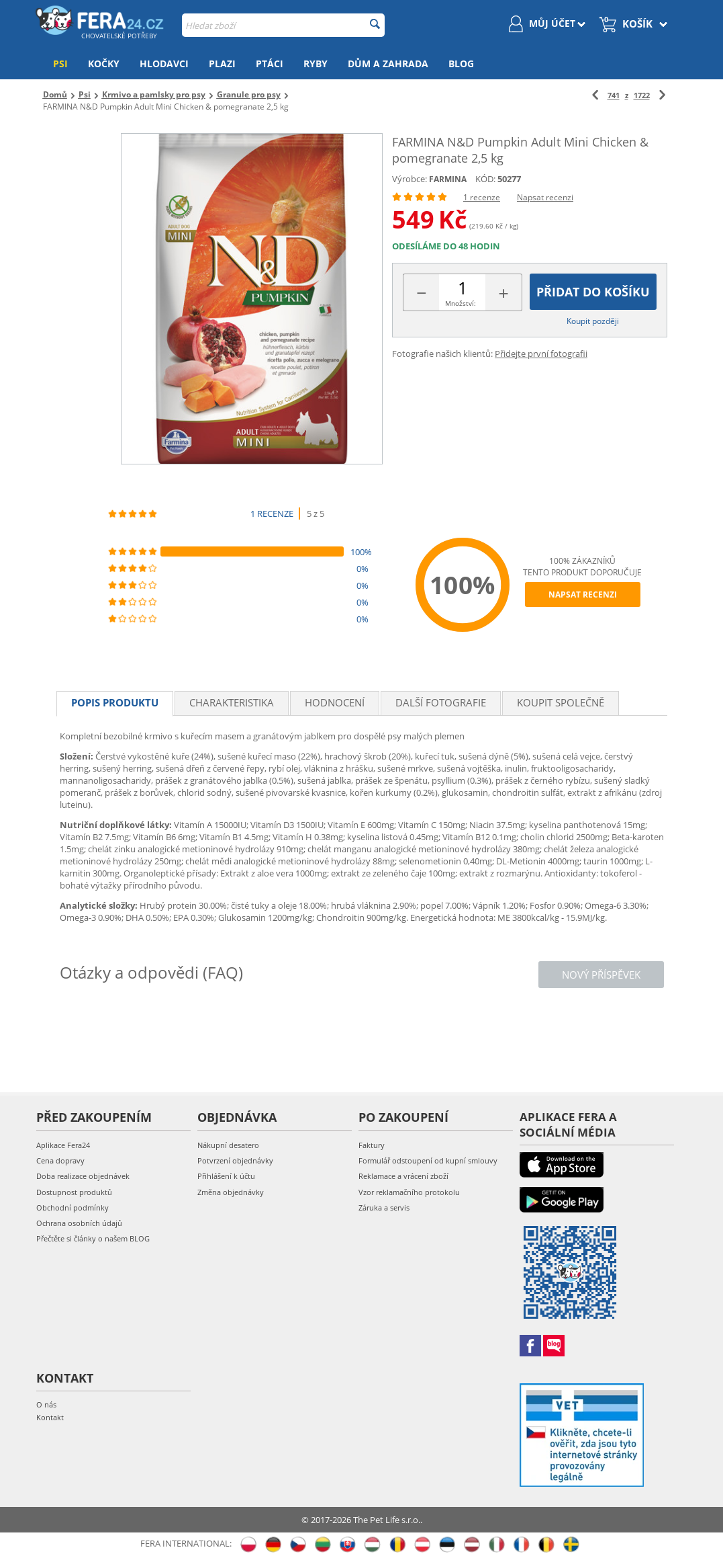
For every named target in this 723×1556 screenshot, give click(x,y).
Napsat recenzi (545, 197)
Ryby (315, 63)
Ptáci (269, 63)
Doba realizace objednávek (83, 1176)
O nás (46, 1404)
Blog (461, 63)
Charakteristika (231, 702)
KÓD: (485, 179)
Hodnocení (335, 702)
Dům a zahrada (388, 63)
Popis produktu (114, 702)
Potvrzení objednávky (235, 1160)
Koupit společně (560, 702)
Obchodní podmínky (72, 1207)
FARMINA (448, 179)
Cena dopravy (60, 1160)
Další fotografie (440, 702)
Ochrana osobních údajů (79, 1223)
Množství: (460, 303)
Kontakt (50, 1417)
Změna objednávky (230, 1192)
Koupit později (593, 321)
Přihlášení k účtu (226, 1176)
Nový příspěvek (601, 974)
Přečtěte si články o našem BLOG (93, 1238)
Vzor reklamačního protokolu (409, 1192)
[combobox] (283, 25)
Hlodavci (164, 63)
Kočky (103, 63)
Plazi (222, 63)
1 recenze (481, 197)
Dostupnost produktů (74, 1192)
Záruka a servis (383, 1207)
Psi (60, 63)
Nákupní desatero (228, 1145)
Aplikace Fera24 (63, 1145)
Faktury (371, 1145)
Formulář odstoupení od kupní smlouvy (427, 1160)
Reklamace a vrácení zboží (403, 1176)
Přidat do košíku (593, 292)
